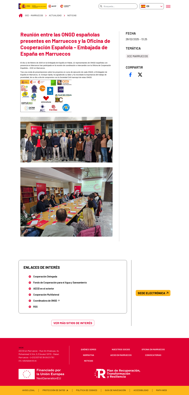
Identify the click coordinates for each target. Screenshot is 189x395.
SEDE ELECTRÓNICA (153, 293)
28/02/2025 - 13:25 (136, 39)
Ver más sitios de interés (72, 323)
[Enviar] (101, 6)
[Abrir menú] (168, 6)
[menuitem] (89, 349)
